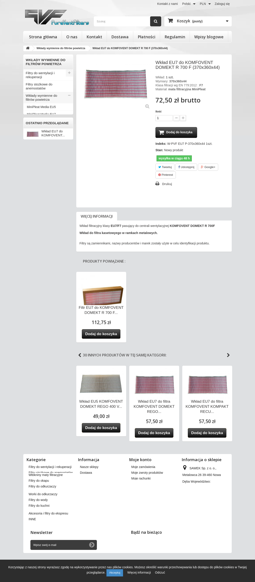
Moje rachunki (141, 478)
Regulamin (175, 36)
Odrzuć (160, 572)
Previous (79, 355)
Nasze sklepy (89, 467)
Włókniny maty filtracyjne (44, 121)
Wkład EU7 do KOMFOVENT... (53, 205)
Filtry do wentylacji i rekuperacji (40, 75)
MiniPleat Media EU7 (41, 114)
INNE (30, 176)
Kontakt (94, 36)
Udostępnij (186, 167)
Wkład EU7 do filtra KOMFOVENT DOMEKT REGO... (154, 407)
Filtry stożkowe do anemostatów (39, 86)
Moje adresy (139, 484)
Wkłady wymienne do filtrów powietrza (41, 97)
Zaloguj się (222, 4)
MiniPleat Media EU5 (41, 107)
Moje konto (140, 459)
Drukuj (167, 184)
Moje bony (138, 496)
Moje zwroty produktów (147, 473)
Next (228, 355)
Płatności (146, 36)
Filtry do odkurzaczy (40, 136)
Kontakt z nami (167, 4)
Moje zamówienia (143, 467)
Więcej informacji (97, 216)
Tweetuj (165, 167)
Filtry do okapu (36, 129)
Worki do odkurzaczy (41, 143)
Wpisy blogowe (209, 36)
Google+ (208, 167)
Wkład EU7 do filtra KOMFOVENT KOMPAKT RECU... (207, 407)
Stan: (159, 150)
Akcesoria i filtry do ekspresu (40, 167)
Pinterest (165, 175)
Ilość (158, 111)
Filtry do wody (36, 151)
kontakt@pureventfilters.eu (201, 518)
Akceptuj (114, 572)
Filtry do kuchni (37, 158)
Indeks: (160, 144)
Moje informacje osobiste (148, 490)
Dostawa (120, 36)
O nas (71, 36)
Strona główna (43, 36)
